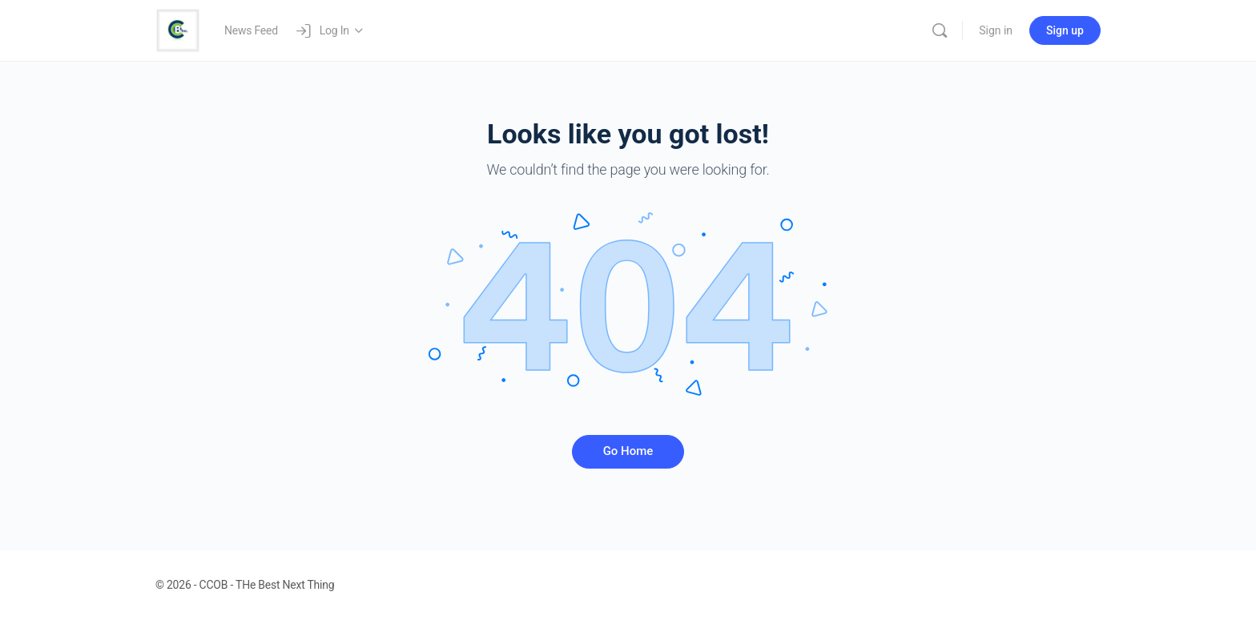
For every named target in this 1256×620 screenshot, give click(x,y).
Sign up (1065, 30)
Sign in (995, 30)
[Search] (940, 30)
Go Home (628, 451)
